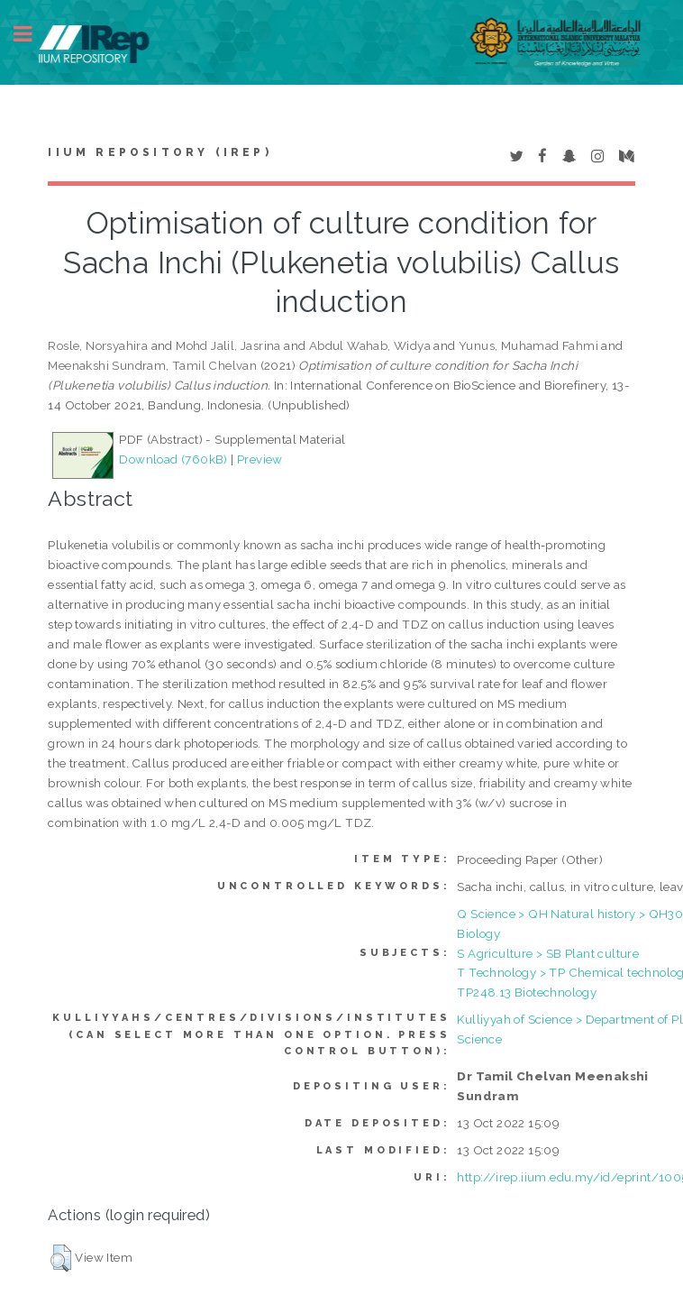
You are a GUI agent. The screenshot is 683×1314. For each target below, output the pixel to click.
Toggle (32, 34)
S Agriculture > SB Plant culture (548, 953)
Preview (260, 459)
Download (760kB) (173, 459)
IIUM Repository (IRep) (159, 152)
